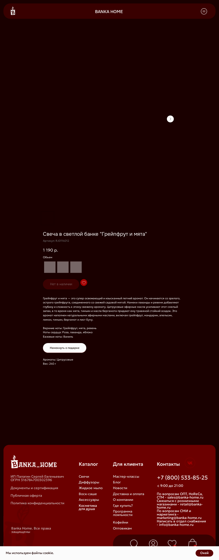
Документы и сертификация (34, 488)
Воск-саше (88, 494)
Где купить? (123, 505)
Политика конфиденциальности (37, 503)
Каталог (88, 464)
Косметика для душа (88, 507)
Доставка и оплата (128, 494)
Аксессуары (89, 499)
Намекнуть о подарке (64, 347)
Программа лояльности (122, 513)
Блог (117, 482)
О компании (123, 499)
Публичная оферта (26, 495)
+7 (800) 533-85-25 (182, 477)
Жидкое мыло (91, 488)
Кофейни (120, 522)
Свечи (84, 476)
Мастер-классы (126, 476)
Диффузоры (89, 482)
